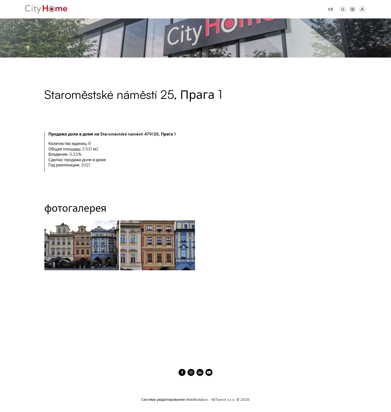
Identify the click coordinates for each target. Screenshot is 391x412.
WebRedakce (197, 399)
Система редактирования (163, 399)
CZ (330, 9)
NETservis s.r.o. (223, 399)
